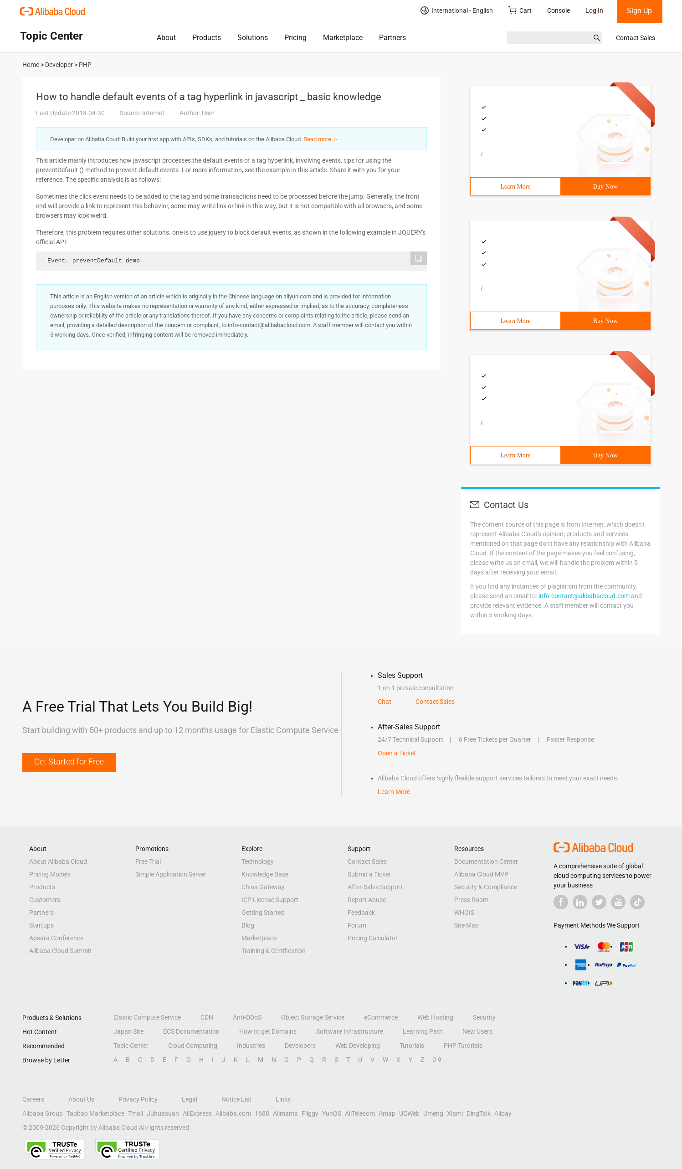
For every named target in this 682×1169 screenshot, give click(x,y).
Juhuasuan (163, 1113)
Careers (33, 1099)
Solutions (252, 37)
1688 (262, 1113)
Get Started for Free (69, 761)
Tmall (135, 1113)
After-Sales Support (375, 887)
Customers (44, 899)
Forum (357, 925)
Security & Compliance (485, 887)
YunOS (331, 1113)
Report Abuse (367, 899)
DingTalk (479, 1113)
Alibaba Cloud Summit (60, 950)
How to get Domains (268, 1031)
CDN (206, 1017)
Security (484, 1017)
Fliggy (310, 1113)
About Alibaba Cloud (58, 861)
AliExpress (197, 1113)
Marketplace (343, 37)
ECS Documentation (191, 1031)
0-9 (436, 1059)
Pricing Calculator (373, 938)
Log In (594, 10)
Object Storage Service (312, 1017)
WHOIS (464, 912)
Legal (189, 1099)
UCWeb (409, 1113)
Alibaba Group (42, 1113)
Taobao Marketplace (95, 1113)
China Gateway (263, 887)
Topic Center (131, 1045)
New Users (477, 1031)
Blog (247, 925)
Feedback (361, 912)
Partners (392, 37)
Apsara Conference (56, 938)
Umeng (433, 1113)
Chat (384, 701)
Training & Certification (273, 950)
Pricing (295, 37)
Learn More (515, 186)
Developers (300, 1045)
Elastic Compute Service (147, 1017)
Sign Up (639, 10)
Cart (520, 10)
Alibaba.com (233, 1113)
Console (558, 10)
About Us (81, 1099)
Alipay (503, 1113)
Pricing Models (50, 874)
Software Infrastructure (349, 1031)
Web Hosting (435, 1017)
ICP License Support (269, 899)
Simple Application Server (170, 874)
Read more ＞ (320, 139)
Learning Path (423, 1031)
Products (206, 37)
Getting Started (263, 912)
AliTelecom (360, 1113)
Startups (41, 925)
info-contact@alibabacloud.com (584, 596)
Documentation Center (486, 861)
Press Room (471, 899)
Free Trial (148, 861)
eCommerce (381, 1017)
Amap (387, 1113)
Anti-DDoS (247, 1017)
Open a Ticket (397, 753)
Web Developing (357, 1045)
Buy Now (605, 186)
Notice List (236, 1099)
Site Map (466, 925)
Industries (251, 1045)
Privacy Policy (138, 1099)
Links (283, 1099)
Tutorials (412, 1045)
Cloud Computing (192, 1045)
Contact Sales (635, 37)
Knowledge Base (264, 874)
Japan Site (128, 1031)
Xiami (455, 1113)
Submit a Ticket (369, 874)
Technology (257, 861)
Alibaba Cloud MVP (481, 874)
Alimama (285, 1113)
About (166, 37)
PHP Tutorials (463, 1045)
